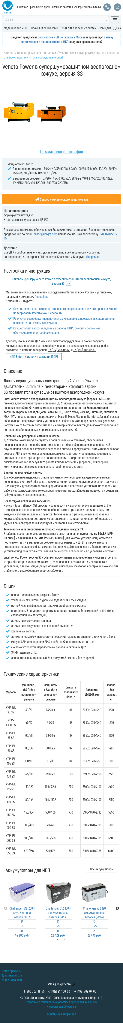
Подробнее (93, 257)
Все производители (16, 57)
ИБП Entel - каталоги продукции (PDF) (34, 356)
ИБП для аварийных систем (79, 28)
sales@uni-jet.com (59, 984)
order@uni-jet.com (45, 234)
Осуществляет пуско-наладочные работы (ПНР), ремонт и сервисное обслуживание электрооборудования (56, 330)
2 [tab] (69, 940)
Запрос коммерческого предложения (61, 199)
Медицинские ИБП (15, 28)
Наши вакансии (12, 979)
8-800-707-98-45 (34, 991)
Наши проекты (11, 971)
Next (117, 908)
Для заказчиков (12, 975)
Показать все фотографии (61, 151)
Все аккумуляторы (101, 869)
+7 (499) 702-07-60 (85, 991)
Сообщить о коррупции (61, 1014)
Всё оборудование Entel (48, 57)
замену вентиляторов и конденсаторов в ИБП (67, 39)
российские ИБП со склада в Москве (62, 37)
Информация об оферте (61, 1006)
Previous (6, 908)
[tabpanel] (22, 908)
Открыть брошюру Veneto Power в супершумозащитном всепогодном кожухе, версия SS (61, 281)
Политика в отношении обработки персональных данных (61, 1002)
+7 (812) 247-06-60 (59, 991)
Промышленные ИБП (44, 28)
